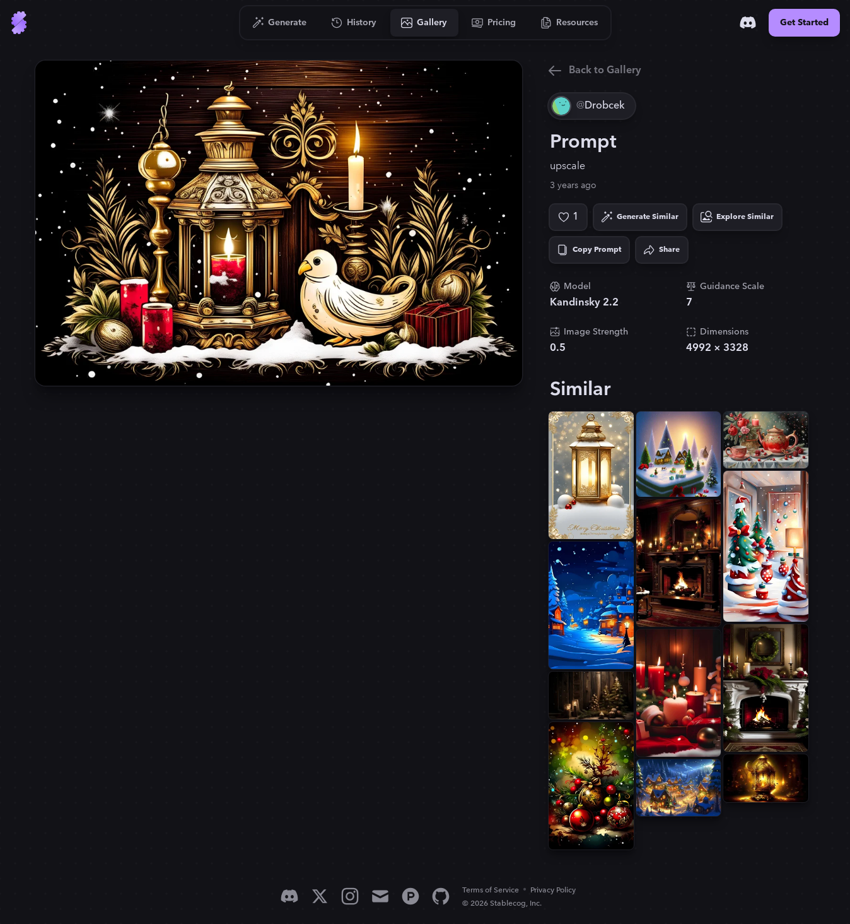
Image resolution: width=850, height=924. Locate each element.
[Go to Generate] (279, 22)
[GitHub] (441, 896)
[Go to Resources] (569, 22)
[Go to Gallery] (424, 22)
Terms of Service (490, 890)
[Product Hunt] (410, 896)
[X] (320, 896)
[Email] (380, 896)
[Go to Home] (19, 22)
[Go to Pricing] (494, 22)
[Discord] (747, 22)
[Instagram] (350, 896)
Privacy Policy (553, 890)
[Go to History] (354, 22)
